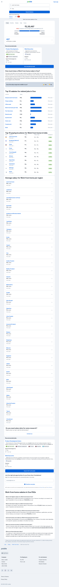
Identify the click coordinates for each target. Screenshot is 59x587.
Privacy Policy (42, 487)
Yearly (7, 23)
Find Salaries (41, 561)
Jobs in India (4, 565)
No (50, 84)
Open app (55, 1)
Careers (3, 561)
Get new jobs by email (29, 66)
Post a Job (22, 561)
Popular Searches (43, 559)
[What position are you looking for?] (29, 5)
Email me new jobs (29, 484)
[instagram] (5, 570)
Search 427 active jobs (29, 471)
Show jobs (50, 97)
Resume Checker (43, 563)
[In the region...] (29, 8)
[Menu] (2, 2)
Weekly (16, 23)
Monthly (12, 23)
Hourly (25, 23)
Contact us (29, 433)
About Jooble (4, 559)
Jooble (9, 584)
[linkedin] (11, 570)
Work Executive (29, 49)
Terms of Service (49, 487)
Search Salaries (29, 12)
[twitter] (8, 570)
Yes (45, 84)
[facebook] (2, 570)
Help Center (4, 563)
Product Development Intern (12, 49)
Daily (21, 23)
